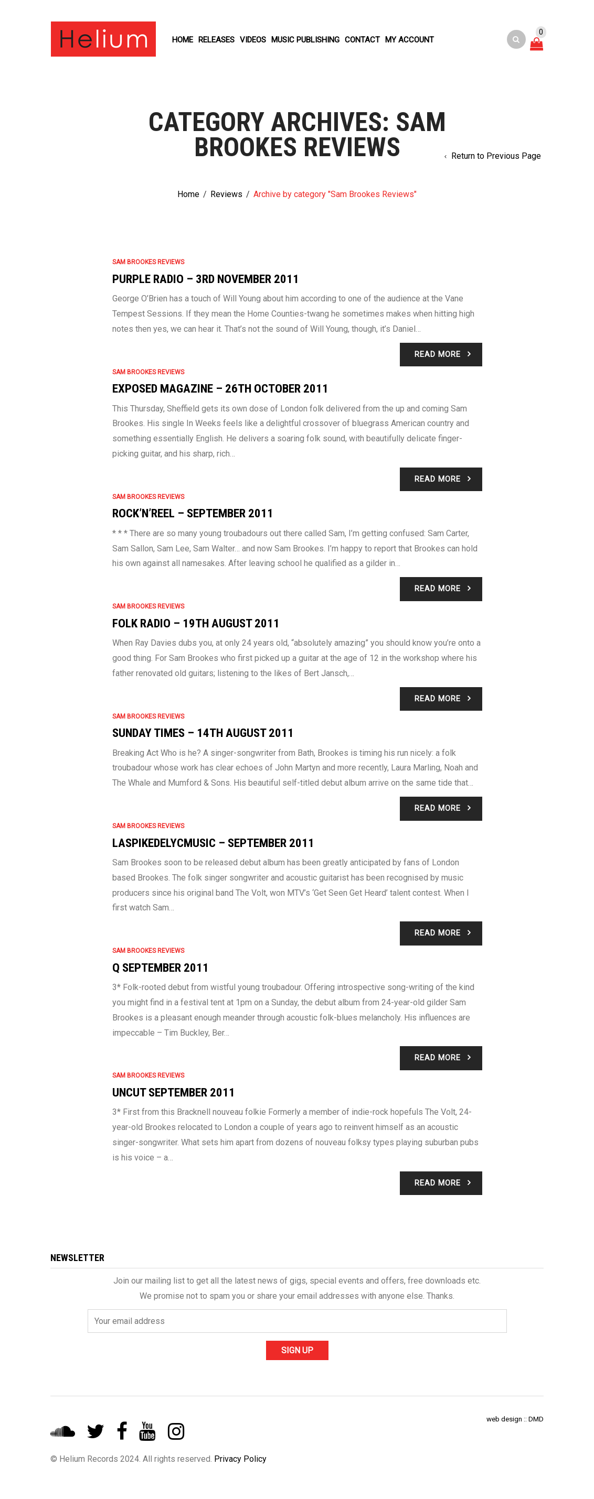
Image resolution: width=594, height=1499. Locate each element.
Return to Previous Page (496, 156)
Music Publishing (305, 40)
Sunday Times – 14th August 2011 (203, 733)
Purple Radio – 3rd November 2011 (205, 279)
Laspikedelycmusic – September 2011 (213, 843)
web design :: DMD (515, 1419)
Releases (216, 40)
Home (182, 40)
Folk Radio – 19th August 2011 (196, 623)
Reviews (226, 194)
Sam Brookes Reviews (148, 262)
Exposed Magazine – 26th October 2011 (220, 389)
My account (409, 40)
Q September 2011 (160, 968)
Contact (362, 40)
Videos (253, 40)
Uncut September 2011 (173, 1092)
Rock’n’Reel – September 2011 (192, 513)
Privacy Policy (240, 1459)
